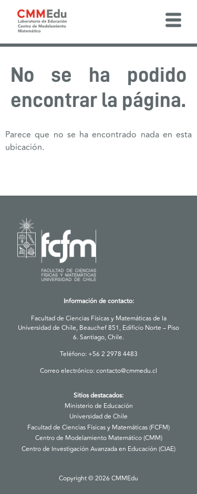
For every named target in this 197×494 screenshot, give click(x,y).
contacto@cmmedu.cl (126, 371)
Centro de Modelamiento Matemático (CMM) (98, 438)
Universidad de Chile (98, 417)
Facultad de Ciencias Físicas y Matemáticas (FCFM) (98, 428)
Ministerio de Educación (99, 406)
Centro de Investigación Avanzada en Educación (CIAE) (98, 449)
